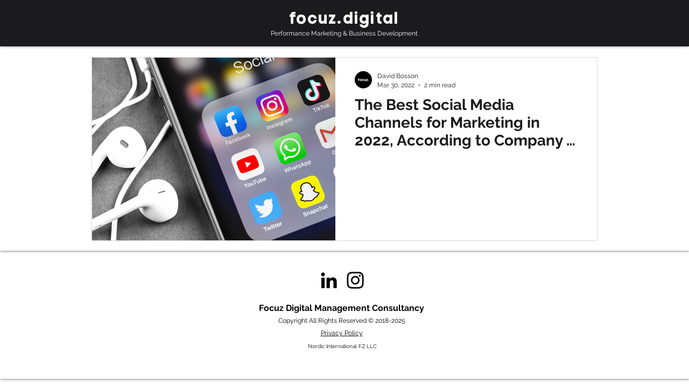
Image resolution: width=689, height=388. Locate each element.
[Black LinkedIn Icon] (329, 280)
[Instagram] (355, 280)
